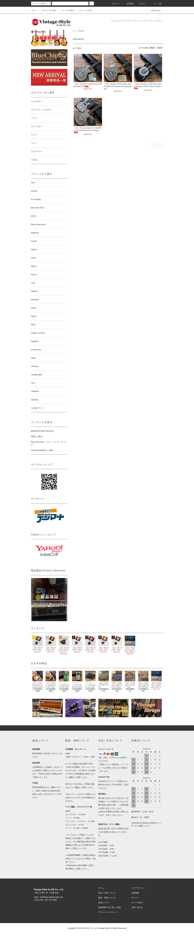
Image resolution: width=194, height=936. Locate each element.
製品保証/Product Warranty (42, 431)
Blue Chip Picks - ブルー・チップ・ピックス (49, 443)
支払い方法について (106, 893)
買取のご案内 (36, 436)
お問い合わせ (154, 10)
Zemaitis (81, 31)
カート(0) (156, 4)
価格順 (152, 48)
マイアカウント (138, 888)
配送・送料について (106, 898)
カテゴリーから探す (47, 10)
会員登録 (128, 4)
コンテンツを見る (84, 10)
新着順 (159, 48)
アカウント (114, 4)
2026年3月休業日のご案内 (42, 450)
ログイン (141, 4)
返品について (104, 902)
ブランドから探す (66, 10)
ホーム (34, 10)
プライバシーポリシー (107, 912)
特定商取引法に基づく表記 (109, 907)
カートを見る (137, 902)
